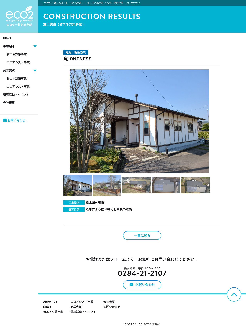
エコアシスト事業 (18, 62)
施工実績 (76, 306)
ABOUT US (50, 301)
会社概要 (9, 102)
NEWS (7, 38)
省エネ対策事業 (17, 54)
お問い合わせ (14, 120)
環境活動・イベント (16, 94)
